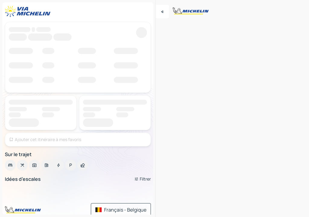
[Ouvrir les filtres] (142, 179)
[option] (10, 165)
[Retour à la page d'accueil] (29, 11)
